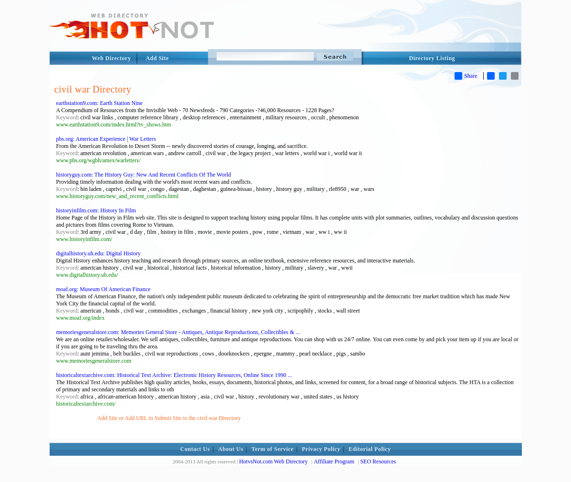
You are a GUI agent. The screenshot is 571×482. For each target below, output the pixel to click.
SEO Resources (378, 461)
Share (466, 76)
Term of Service (272, 449)
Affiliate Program (334, 461)
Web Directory (111, 58)
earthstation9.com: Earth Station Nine (99, 103)
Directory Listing (432, 58)
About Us (230, 449)
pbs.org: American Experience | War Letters (106, 139)
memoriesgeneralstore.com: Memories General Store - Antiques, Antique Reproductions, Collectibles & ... (178, 332)
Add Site (156, 58)
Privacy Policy (321, 449)
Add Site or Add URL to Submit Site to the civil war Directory (169, 418)
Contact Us (195, 449)
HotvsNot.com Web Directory (273, 461)
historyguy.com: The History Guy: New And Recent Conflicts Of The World (143, 174)
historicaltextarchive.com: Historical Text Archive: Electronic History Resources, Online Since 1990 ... (174, 375)
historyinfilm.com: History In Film (96, 210)
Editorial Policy (370, 449)
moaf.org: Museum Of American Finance (103, 289)
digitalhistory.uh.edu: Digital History (98, 253)
